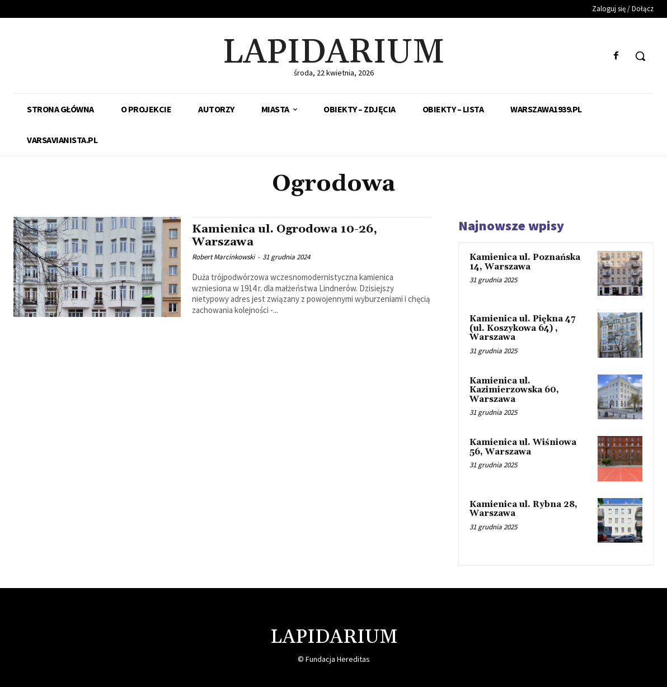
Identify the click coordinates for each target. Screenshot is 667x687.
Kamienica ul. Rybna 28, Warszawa (523, 509)
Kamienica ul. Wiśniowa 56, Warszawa (522, 447)
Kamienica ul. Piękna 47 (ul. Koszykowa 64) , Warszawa (522, 328)
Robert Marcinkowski (223, 257)
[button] (640, 55)
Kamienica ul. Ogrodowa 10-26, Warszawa (287, 235)
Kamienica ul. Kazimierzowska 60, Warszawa (514, 390)
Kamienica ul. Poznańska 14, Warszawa (524, 262)
